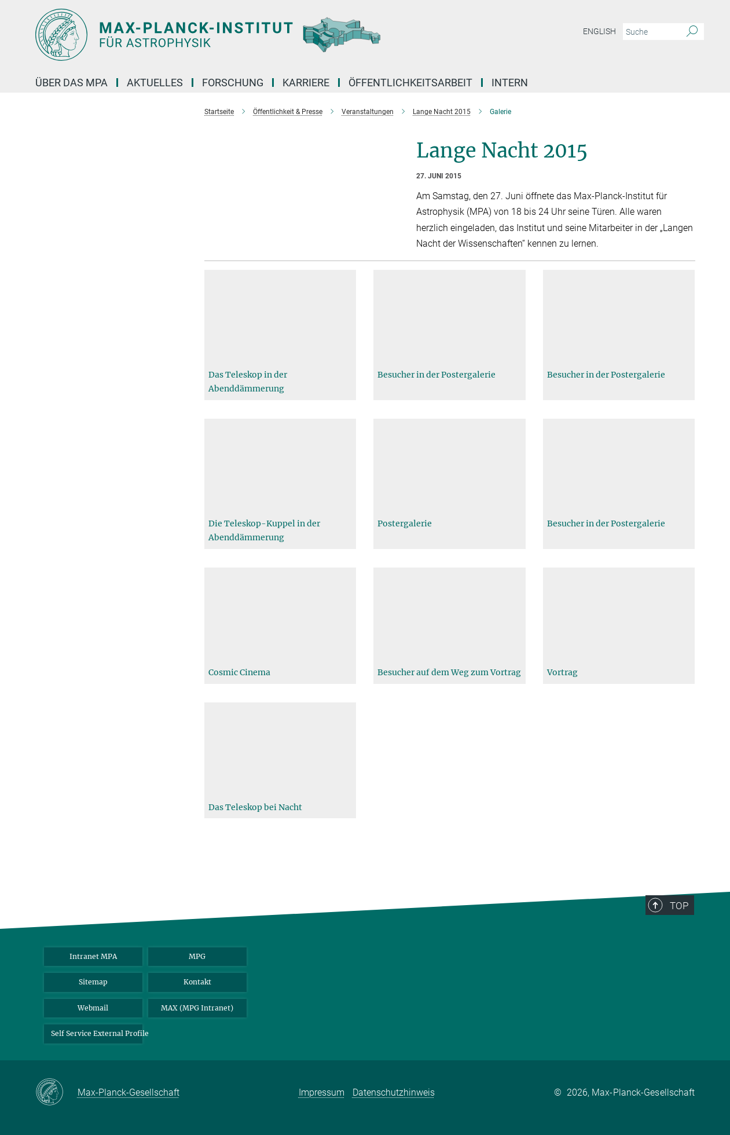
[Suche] (692, 32)
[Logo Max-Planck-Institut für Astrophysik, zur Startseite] (252, 35)
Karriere (306, 82)
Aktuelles (155, 82)
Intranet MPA (93, 956)
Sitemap (93, 981)
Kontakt (197, 981)
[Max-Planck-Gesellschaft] (56, 1093)
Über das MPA (71, 82)
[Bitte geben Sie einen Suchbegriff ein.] (650, 31)
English (599, 31)
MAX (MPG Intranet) (197, 1008)
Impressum (321, 1092)
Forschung (232, 82)
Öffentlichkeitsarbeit (410, 82)
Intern (509, 82)
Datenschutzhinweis (394, 1092)
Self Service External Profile (96, 1033)
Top (683, 941)
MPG (197, 956)
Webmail (93, 1008)
